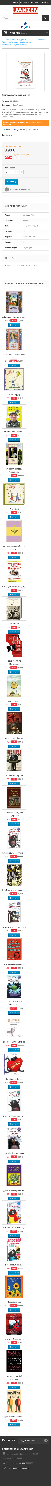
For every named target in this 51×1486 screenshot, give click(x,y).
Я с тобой (14, 509)
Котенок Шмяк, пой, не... (14, 1116)
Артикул (5, 101)
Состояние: (7, 105)
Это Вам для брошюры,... (14, 890)
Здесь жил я (14, 701)
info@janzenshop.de (21, 1468)
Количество (10, 168)
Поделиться (19, 130)
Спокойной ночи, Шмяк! (14, 1153)
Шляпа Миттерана (14, 775)
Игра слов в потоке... (14, 431)
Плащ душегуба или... (14, 738)
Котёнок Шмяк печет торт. (14, 927)
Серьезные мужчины (14, 964)
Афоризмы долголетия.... (14, 317)
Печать (9, 135)
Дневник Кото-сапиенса (14, 1042)
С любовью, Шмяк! (14, 1079)
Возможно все (14, 1302)
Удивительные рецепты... (14, 1190)
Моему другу (14, 394)
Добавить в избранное (20, 190)
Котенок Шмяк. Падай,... (14, 1227)
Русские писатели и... (14, 1416)
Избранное (14, 624)
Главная (5, 40)
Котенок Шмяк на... (14, 1265)
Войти (45, 2)
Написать (24, 2)
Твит (7, 130)
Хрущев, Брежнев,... (14, 1339)
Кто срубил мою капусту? (14, 586)
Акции (15, 2)
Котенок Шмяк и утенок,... (14, 853)
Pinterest (33, 130)
